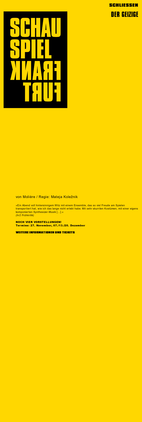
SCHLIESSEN (123, 5)
